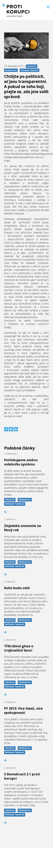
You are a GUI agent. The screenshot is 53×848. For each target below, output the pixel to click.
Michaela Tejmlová (29, 70)
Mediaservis (11, 70)
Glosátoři (31, 66)
